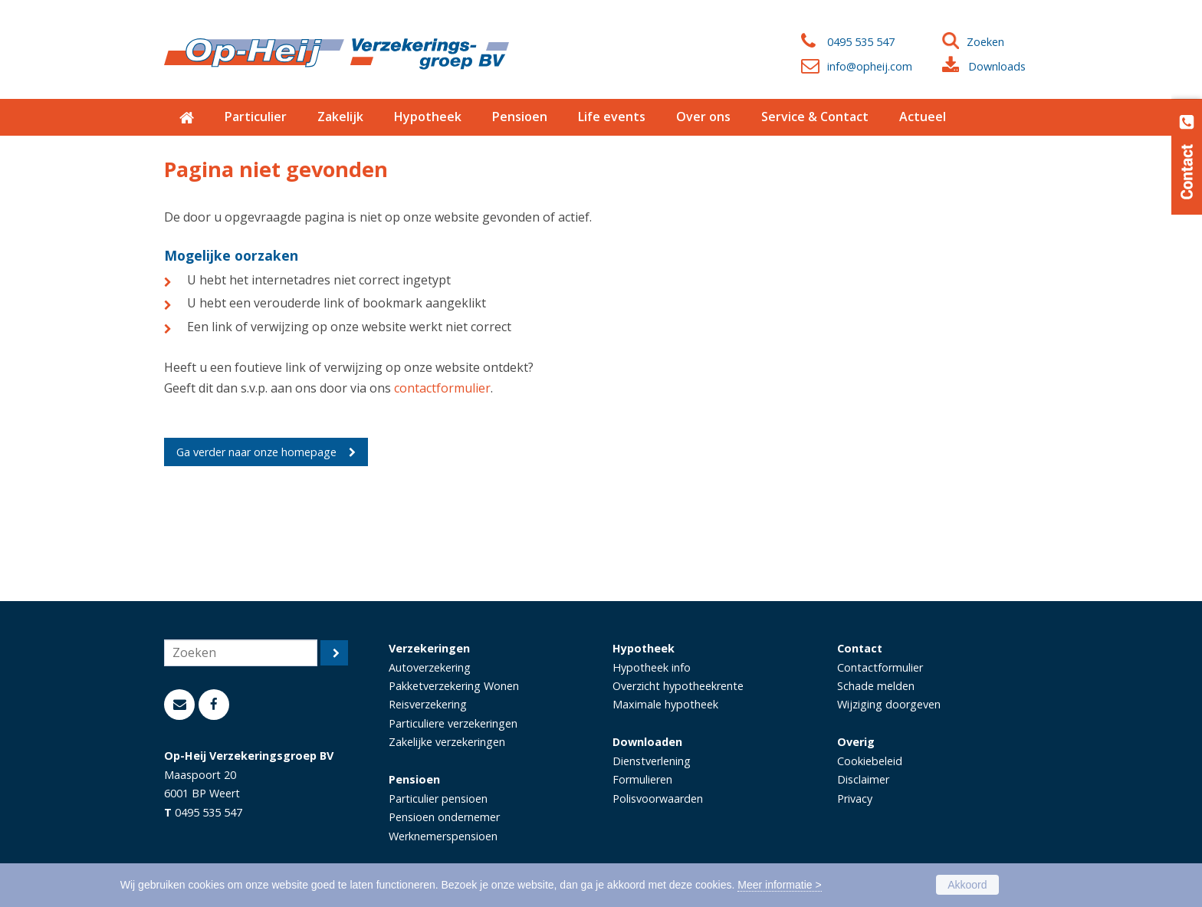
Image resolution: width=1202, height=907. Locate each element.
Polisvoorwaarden (657, 798)
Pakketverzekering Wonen (454, 686)
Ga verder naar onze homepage (256, 452)
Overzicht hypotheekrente (678, 686)
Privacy (854, 798)
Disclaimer (863, 779)
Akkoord (967, 885)
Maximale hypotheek (665, 704)
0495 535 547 (861, 42)
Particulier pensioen (438, 798)
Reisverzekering (428, 704)
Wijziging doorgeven (889, 704)
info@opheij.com (869, 66)
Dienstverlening (651, 761)
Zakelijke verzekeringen (447, 741)
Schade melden (876, 686)
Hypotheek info (651, 667)
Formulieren (642, 779)
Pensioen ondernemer (444, 817)
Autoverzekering (430, 667)
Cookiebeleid (869, 761)
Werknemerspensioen (443, 836)
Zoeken (985, 42)
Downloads (997, 66)
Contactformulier (880, 667)
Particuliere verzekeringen (453, 723)
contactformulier (442, 388)
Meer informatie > (779, 885)
